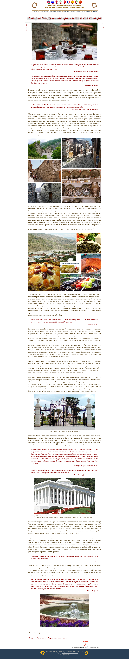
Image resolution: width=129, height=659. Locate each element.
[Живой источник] (86, 11)
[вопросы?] (94, 11)
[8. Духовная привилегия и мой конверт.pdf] (85, 645)
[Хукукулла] (66, 11)
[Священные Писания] (56, 11)
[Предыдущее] (28, 27)
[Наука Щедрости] (44, 11)
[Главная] (35, 11)
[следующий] (100, 27)
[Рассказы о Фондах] (75, 11)
